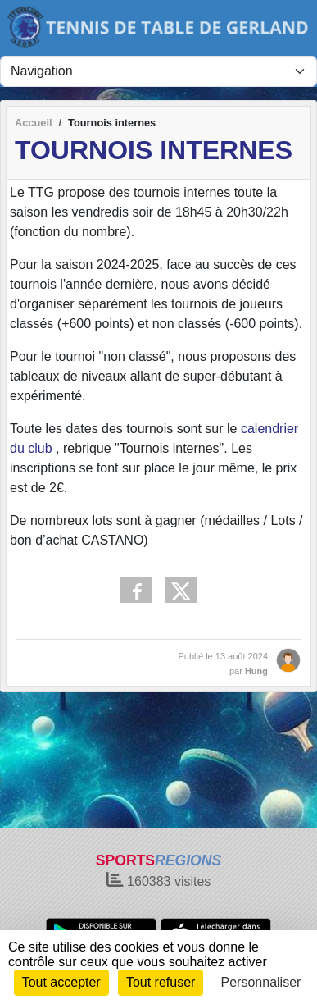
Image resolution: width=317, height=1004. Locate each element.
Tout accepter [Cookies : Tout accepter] (61, 982)
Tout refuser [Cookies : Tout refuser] (160, 982)
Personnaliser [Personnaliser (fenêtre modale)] (261, 982)
